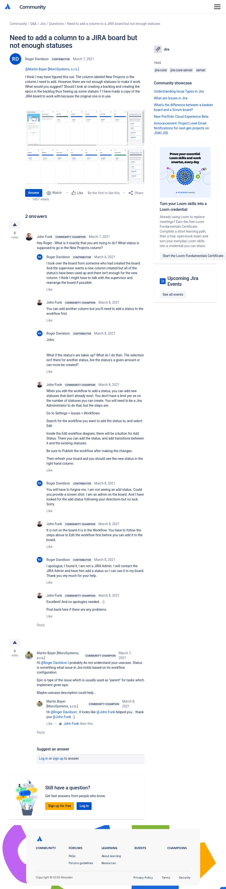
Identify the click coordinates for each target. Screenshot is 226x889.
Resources (109, 863)
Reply (41, 625)
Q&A (33, 24)
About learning (111, 856)
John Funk (44, 237)
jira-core (161, 70)
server (200, 70)
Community (33, 6)
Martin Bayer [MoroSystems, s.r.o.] (58, 655)
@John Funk (105, 712)
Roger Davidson (37, 59)
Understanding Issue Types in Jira (179, 91)
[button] (84, 127)
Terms (166, 877)
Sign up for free (59, 806)
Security (184, 877)
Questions (56, 24)
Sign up (58, 758)
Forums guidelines (81, 863)
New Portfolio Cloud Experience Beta (181, 116)
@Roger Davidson (54, 663)
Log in (43, 758)
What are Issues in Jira (171, 98)
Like (49, 289)
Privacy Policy (143, 877)
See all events (173, 294)
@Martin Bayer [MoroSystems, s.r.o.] (52, 69)
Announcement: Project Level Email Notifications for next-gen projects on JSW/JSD (181, 128)
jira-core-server (181, 70)
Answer (33, 193)
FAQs (72, 856)
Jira (43, 24)
